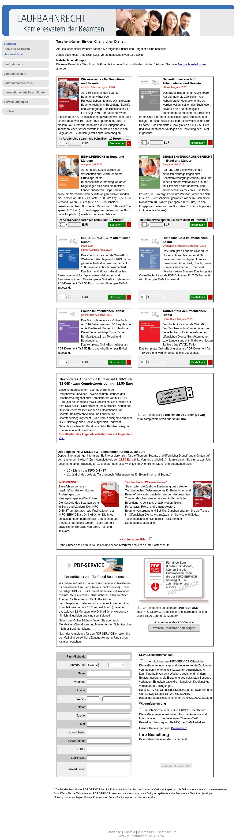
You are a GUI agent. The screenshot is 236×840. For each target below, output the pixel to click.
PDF (61, 438)
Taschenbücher (14, 54)
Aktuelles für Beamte (17, 48)
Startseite (10, 43)
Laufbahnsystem (15, 73)
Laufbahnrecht (13, 64)
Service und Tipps (16, 102)
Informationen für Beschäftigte (24, 92)
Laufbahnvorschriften (18, 83)
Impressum (146, 832)
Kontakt (9, 111)
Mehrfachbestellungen (192, 64)
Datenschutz (179, 728)
